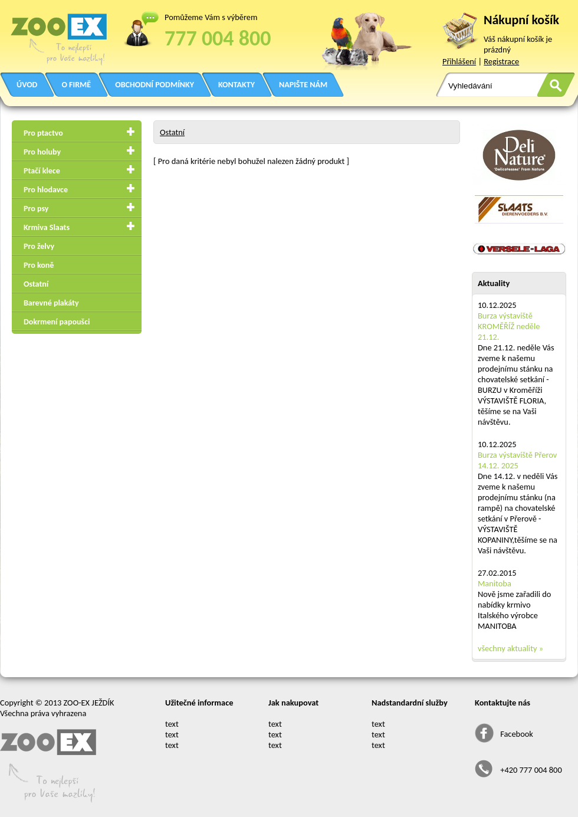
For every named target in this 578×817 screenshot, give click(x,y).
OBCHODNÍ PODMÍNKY (154, 85)
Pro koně (39, 265)
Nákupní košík (521, 20)
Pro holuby (42, 152)
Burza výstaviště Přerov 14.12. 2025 (517, 460)
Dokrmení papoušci (57, 322)
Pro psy (36, 209)
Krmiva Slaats (47, 227)
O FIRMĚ (76, 85)
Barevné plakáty (51, 303)
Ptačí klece (42, 171)
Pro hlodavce (46, 190)
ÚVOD (27, 85)
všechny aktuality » (510, 648)
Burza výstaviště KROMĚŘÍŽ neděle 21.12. (509, 326)
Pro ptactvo (43, 133)
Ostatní (36, 284)
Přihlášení (459, 61)
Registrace (501, 61)
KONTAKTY (236, 85)
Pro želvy (39, 246)
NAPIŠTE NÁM (303, 85)
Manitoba (494, 583)
